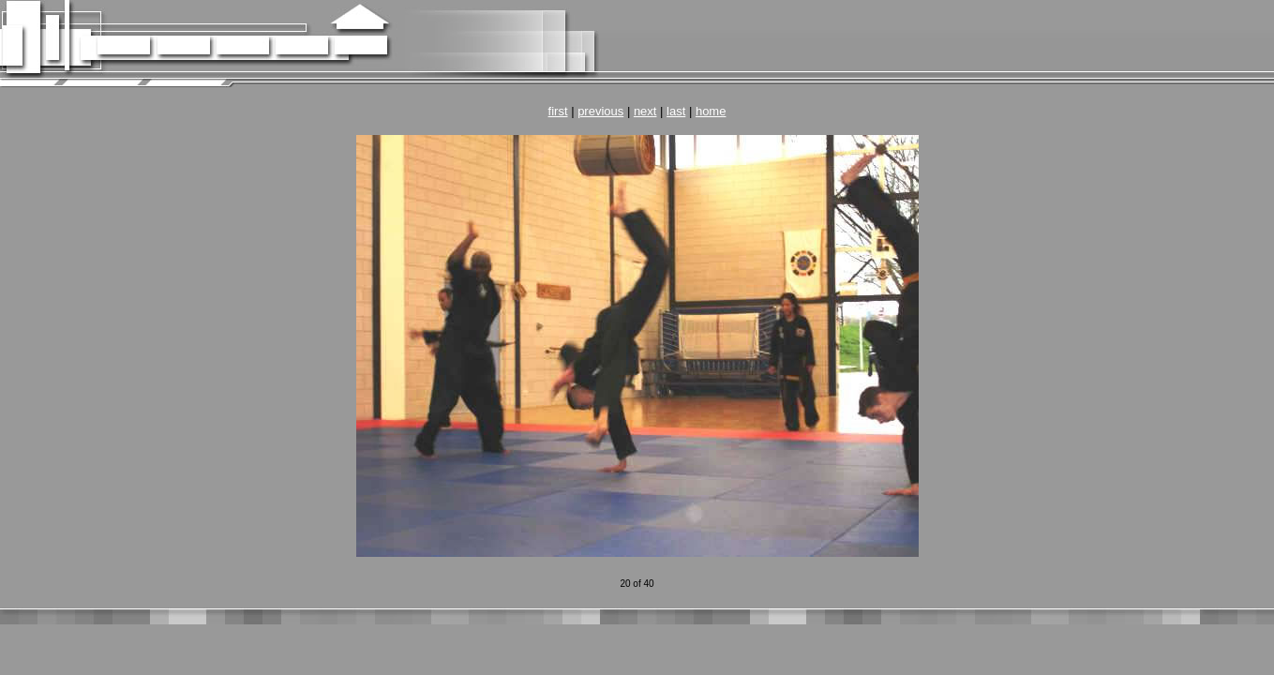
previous (600, 111)
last (676, 111)
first (558, 111)
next (645, 111)
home (711, 111)
